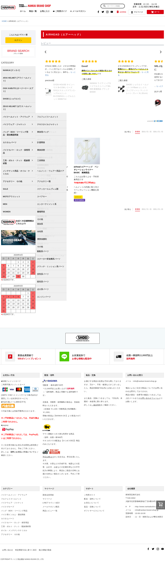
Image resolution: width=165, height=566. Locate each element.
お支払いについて (91, 503)
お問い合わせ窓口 (135, 375)
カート (155, 12)
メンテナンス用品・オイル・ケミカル (16, 172)
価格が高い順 (158, 132)
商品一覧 (33, 11)
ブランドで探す (18, 51)
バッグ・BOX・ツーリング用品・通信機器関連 (15, 133)
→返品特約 (96, 405)
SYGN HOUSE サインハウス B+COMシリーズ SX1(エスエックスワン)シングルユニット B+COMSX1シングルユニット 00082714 (64, 91)
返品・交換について (92, 507)
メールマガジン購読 (51, 507)
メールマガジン (78, 11)
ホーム (23, 11)
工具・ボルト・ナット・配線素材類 (16, 161)
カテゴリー (8, 489)
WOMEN (6, 212)
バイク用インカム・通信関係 (13, 515)
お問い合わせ (7, 550)
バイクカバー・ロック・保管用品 (16, 151)
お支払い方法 (8, 375)
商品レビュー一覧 (50, 511)
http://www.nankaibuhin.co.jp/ (147, 507)
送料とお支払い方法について (22, 452)
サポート (90, 489)
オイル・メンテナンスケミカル (14, 530)
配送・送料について (92, 499)
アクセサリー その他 (12, 181)
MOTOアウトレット (11, 196)
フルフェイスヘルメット (11, 499)
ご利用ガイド (60, 11)
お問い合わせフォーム (149, 398)
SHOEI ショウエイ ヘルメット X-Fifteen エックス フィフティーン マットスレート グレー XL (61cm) (137, 88)
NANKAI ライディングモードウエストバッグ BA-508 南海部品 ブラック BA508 (100, 87)
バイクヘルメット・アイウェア (16, 117)
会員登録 (121, 12)
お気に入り (45, 11)
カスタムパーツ (9, 142)
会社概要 (131, 489)
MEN (5, 204)
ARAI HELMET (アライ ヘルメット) (17, 79)
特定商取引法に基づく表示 (26, 550)
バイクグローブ (7, 507)
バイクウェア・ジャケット (14, 124)
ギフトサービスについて (94, 511)
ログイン (18, 40)
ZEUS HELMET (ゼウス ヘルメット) (17, 107)
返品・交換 (90, 375)
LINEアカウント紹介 (51, 503)
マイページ (137, 12)
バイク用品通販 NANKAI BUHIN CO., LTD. (28, 559)
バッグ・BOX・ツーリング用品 (14, 511)
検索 (104, 6)
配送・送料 (49, 375)
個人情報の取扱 (45, 550)
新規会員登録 (48, 495)
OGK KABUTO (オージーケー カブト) (18, 89)
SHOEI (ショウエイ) (11, 99)
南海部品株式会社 (133, 495)
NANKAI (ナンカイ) (11, 70)
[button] (45, 52)
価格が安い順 (147, 132)
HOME (4, 21)
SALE (5, 189)
